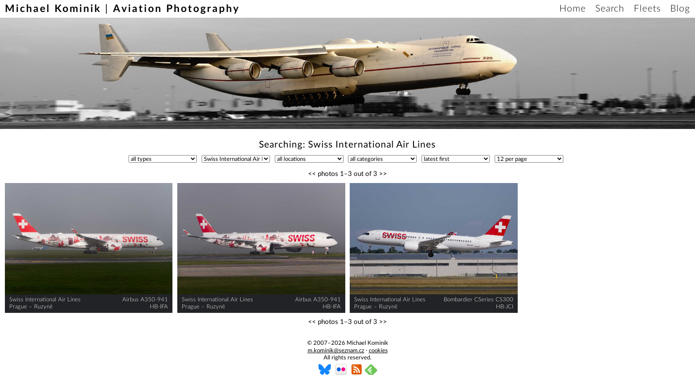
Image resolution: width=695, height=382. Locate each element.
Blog (680, 8)
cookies (378, 351)
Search (610, 8)
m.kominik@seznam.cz (336, 351)
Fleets (647, 8)
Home (572, 8)
